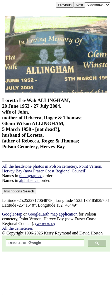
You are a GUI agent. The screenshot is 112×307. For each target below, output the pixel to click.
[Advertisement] (49, 272)
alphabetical (29, 180)
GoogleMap (12, 214)
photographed (30, 175)
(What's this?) (45, 224)
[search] (44, 243)
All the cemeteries (17, 228)
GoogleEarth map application (53, 214)
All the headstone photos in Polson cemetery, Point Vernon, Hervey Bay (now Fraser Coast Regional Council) (52, 168)
